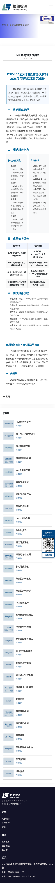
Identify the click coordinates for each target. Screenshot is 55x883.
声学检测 (20, 735)
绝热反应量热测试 (24, 639)
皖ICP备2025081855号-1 (11, 804)
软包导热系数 (22, 566)
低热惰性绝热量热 (24, 747)
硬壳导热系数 (22, 542)
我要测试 (19, 426)
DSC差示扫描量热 (24, 651)
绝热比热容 (21, 530)
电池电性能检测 (23, 458)
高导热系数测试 (23, 663)
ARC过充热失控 (23, 518)
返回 (6, 396)
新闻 (4, 827)
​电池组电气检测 (23, 627)
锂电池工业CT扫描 (24, 675)
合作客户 (6, 823)
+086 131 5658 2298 (15, 872)
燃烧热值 (20, 771)
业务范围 (6, 841)
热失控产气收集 (23, 578)
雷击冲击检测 (22, 723)
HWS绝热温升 (22, 602)
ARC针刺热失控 (23, 470)
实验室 (5, 850)
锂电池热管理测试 (24, 615)
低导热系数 (21, 759)
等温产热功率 (22, 506)
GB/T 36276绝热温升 (25, 434)
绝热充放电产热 (23, 494)
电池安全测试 (22, 482)
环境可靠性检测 (23, 554)
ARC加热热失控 (23, 446)
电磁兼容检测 (22, 711)
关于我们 (6, 818)
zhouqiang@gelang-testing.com (20, 876)
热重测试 (20, 699)
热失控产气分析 (23, 590)
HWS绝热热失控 (23, 422)
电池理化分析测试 (24, 687)
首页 (4, 25)
